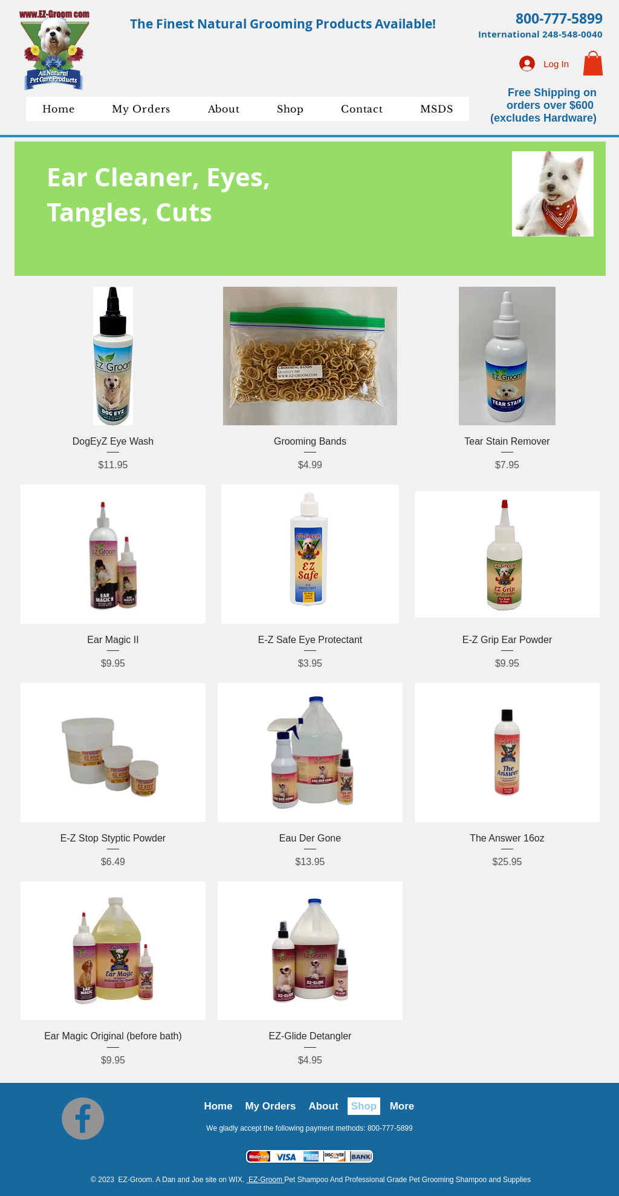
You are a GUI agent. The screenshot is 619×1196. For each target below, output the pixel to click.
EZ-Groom (266, 1179)
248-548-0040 (572, 34)
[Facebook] (83, 1118)
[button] (593, 63)
